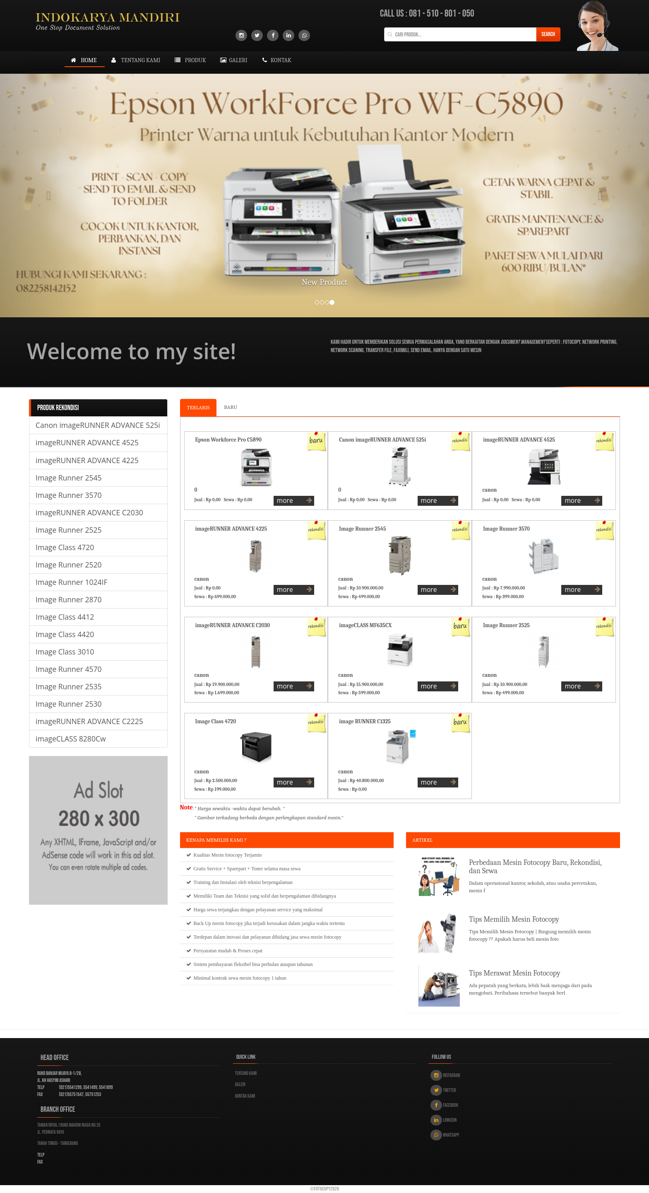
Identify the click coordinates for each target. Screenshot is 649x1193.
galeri (233, 60)
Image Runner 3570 (69, 495)
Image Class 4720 (65, 547)
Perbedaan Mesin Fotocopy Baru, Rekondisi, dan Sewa (535, 866)
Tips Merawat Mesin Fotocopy (514, 973)
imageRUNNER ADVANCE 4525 (87, 442)
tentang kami (134, 60)
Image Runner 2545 (69, 478)
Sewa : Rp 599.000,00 (360, 693)
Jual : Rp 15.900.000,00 (361, 684)
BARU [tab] (230, 407)
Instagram (445, 1075)
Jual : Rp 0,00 (209, 499)
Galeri (240, 1085)
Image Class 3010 (65, 652)
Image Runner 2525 (69, 530)
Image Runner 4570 (69, 669)
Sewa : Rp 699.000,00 (216, 596)
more (294, 500)
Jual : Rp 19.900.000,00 (218, 684)
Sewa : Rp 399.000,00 (504, 596)
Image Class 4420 (65, 634)
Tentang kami (246, 1073)
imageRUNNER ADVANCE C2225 (89, 721)
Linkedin (443, 1120)
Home (82, 60)
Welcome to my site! (131, 351)
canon (489, 490)
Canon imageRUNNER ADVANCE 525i (98, 425)
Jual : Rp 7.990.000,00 (504, 588)
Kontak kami (245, 1096)
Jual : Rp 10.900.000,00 (361, 588)
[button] (48, 195)
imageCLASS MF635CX (365, 625)
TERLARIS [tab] (198, 407)
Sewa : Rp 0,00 (239, 499)
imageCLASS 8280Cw (71, 739)
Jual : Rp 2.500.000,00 (217, 780)
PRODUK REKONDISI (58, 407)
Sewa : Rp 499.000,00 (360, 596)
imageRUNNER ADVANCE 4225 (87, 460)
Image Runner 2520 (69, 565)
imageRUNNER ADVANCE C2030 (89, 512)
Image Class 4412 (65, 617)
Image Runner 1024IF (71, 582)
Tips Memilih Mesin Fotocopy (514, 919)
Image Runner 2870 (69, 599)
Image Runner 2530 (69, 704)
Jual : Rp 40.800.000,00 (362, 780)
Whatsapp (444, 1135)
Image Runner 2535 (69, 686)
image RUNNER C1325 (365, 721)
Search (548, 34)
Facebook (444, 1105)
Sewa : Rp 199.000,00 (216, 789)
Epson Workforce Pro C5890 (228, 440)
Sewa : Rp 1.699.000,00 (218, 693)
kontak (275, 60)
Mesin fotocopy (227, 854)
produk (189, 60)
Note (186, 807)
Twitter (443, 1090)
